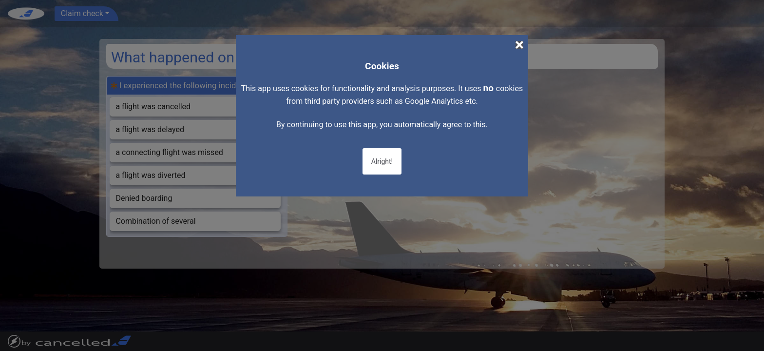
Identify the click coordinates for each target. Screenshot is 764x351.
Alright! (382, 161)
